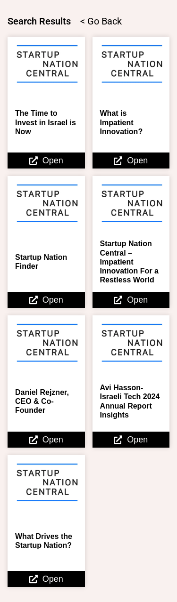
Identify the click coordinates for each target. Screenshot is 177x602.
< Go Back (101, 21)
